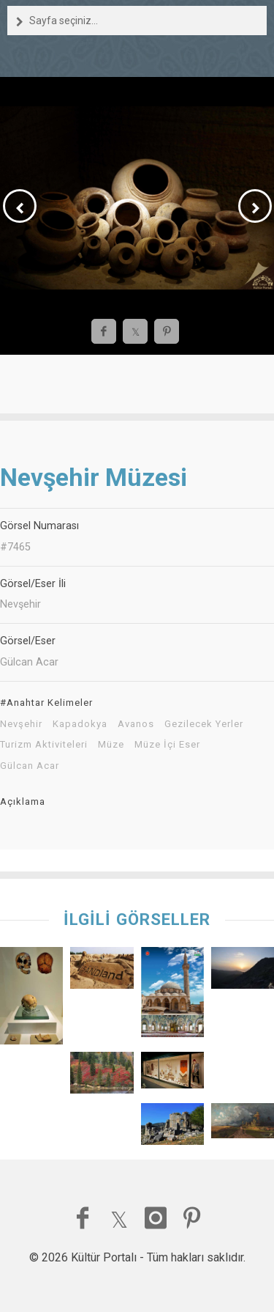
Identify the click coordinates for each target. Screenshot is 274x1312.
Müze (111, 745)
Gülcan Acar (29, 766)
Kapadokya (80, 724)
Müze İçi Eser (167, 745)
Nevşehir (21, 724)
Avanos (136, 724)
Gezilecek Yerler (203, 724)
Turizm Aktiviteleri (44, 745)
